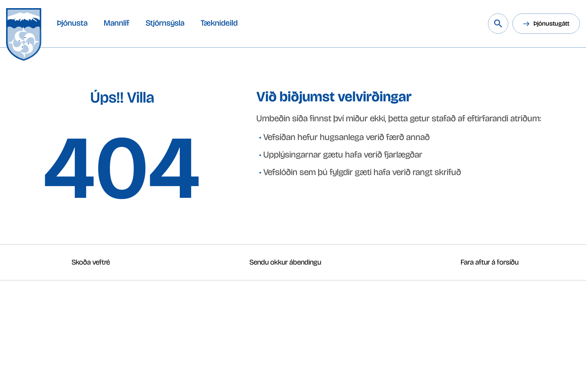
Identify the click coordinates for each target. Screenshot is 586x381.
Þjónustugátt (551, 23)
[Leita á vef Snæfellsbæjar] (498, 23)
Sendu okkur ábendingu (285, 262)
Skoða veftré (91, 262)
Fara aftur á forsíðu (489, 262)
